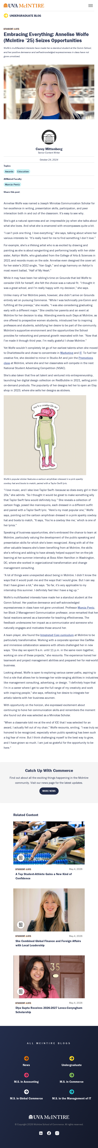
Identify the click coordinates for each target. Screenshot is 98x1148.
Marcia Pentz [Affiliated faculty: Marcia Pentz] (12, 184)
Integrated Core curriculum (57, 635)
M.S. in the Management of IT (71, 1094)
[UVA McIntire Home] (49, 1118)
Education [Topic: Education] (23, 171)
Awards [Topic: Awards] (9, 171)
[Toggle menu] (90, 5)
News (26, 1061)
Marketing (66, 353)
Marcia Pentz (86, 607)
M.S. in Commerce (71, 1078)
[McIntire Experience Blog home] (24, 5)
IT (81, 353)
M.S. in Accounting (26, 1078)
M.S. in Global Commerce (26, 1094)
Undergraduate (71, 1061)
